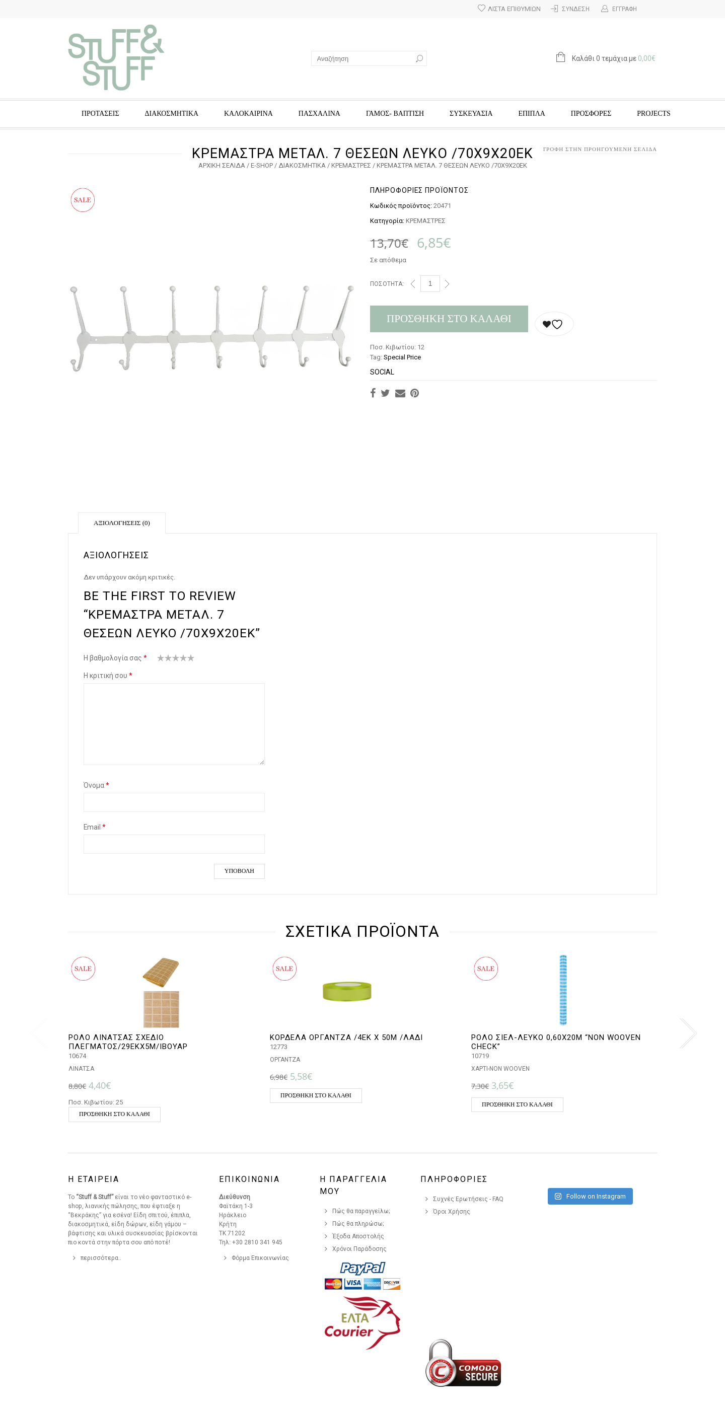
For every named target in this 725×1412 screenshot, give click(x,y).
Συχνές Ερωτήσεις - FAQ (468, 1199)
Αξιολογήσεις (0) (122, 523)
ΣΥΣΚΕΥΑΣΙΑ (471, 113)
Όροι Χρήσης (451, 1211)
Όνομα (96, 785)
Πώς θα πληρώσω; (358, 1223)
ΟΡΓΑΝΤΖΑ (285, 1059)
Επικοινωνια (249, 1179)
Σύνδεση (576, 9)
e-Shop (262, 165)
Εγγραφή (624, 9)
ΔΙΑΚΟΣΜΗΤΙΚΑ (171, 113)
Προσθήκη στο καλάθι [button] (114, 1114)
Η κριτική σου (108, 676)
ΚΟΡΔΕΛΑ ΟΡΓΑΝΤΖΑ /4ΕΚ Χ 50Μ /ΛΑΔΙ (346, 1037)
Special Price (402, 357)
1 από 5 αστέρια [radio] (161, 659)
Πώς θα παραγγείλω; (361, 1211)
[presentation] (36, 1033)
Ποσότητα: (387, 283)
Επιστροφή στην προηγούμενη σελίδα (592, 149)
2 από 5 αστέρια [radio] (164, 659)
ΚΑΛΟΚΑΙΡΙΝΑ (248, 113)
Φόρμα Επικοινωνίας (260, 1257)
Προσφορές (591, 113)
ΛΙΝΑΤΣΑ (81, 1068)
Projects (653, 113)
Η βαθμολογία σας (115, 658)
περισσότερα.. (101, 1257)
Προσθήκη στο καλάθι (449, 319)
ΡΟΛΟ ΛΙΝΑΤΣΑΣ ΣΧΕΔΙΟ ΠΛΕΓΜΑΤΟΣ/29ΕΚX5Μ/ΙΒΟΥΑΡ (128, 1042)
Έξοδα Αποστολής (358, 1236)
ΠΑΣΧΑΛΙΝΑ (319, 113)
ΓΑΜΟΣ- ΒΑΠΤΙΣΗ (395, 113)
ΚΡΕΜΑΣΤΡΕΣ (351, 165)
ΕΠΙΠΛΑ (531, 113)
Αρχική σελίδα (221, 165)
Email (95, 827)
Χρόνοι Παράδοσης (359, 1248)
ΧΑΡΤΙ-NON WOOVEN (500, 1068)
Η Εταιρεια (93, 1179)
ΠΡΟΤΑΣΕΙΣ (100, 113)
